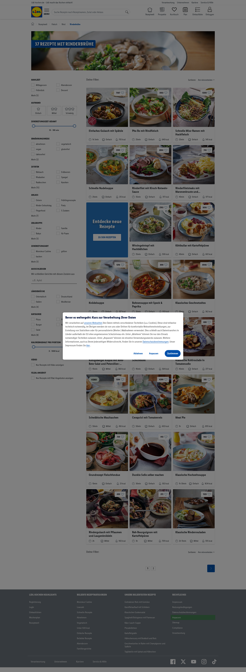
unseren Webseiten (93, 322)
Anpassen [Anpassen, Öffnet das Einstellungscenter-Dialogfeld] (153, 353)
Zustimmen (172, 353)
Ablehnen (138, 353)
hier (88, 345)
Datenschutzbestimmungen (156, 341)
